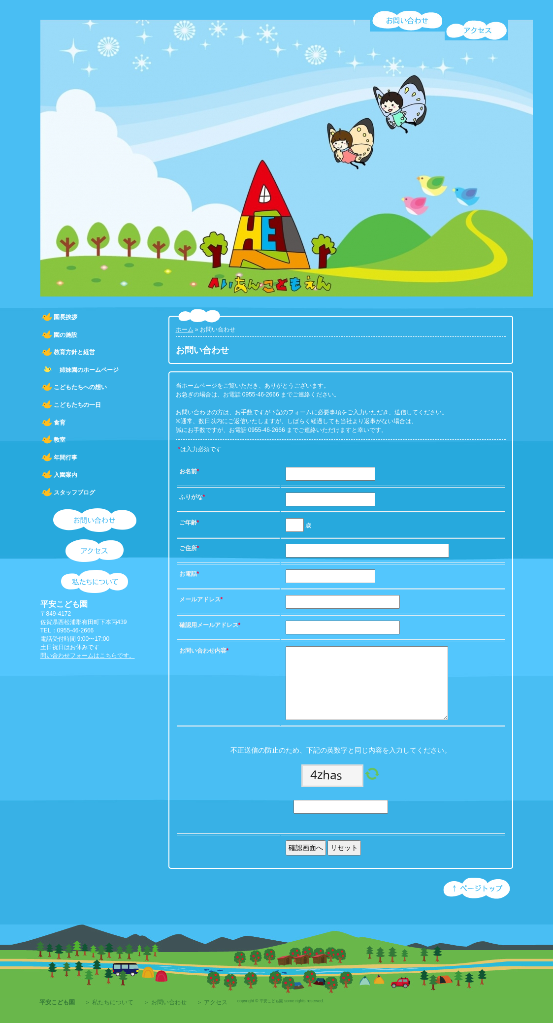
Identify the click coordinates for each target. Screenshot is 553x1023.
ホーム (185, 329)
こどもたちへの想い (80, 387)
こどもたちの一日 (77, 404)
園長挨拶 (65, 317)
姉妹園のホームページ (86, 369)
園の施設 (65, 334)
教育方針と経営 (74, 352)
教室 (59, 439)
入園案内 (65, 474)
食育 (59, 422)
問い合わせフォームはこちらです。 (87, 655)
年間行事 (65, 457)
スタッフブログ (74, 492)
